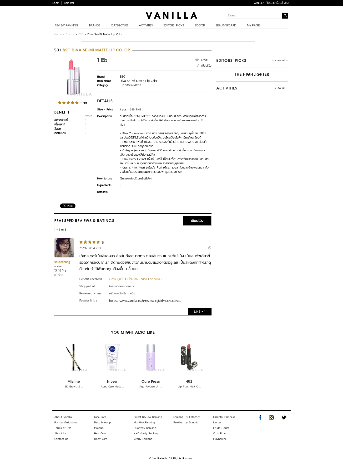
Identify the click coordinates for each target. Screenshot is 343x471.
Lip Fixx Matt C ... (189, 386)
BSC (80, 34)
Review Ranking (66, 25)
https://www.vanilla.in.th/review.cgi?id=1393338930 (145, 300)
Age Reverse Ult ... (150, 386)
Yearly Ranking (143, 439)
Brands (94, 25)
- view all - (280, 60)
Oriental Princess (224, 417)
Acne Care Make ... (112, 386)
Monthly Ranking (144, 422)
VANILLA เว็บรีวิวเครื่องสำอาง (271, 3)
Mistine (73, 381)
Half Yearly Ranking (146, 433)
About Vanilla (63, 417)
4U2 (189, 381)
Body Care (100, 439)
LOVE (204, 60)
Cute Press (150, 381)
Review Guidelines (66, 422)
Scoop (200, 25)
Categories (119, 25)
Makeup (99, 428)
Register (69, 3)
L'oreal (217, 422)
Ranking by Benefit (185, 422)
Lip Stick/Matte (130, 85)
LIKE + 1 (199, 311)
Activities (146, 25)
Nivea (112, 381)
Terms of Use (62, 428)
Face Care (100, 417)
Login (56, 3)
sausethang (62, 262)
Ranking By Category (186, 417)
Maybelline (220, 439)
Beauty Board (226, 25)
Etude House (221, 428)
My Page (253, 25)
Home (58, 34)
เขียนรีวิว (206, 66)
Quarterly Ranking (145, 428)
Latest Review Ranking (148, 417)
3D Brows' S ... (74, 386)
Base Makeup (102, 422)
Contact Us (61, 439)
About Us (60, 433)
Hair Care (100, 433)
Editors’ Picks (173, 25)
